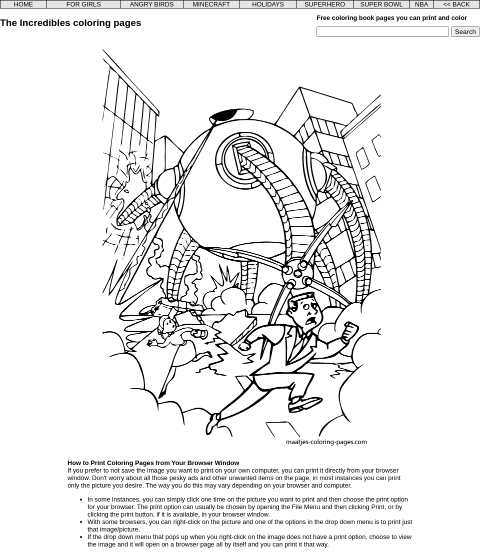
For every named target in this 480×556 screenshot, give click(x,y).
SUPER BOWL (381, 4)
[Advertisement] (52, 187)
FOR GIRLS (83, 4)
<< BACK (456, 4)
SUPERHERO (324, 4)
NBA (421, 4)
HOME (23, 4)
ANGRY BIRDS (152, 4)
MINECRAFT (211, 4)
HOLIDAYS (268, 4)
